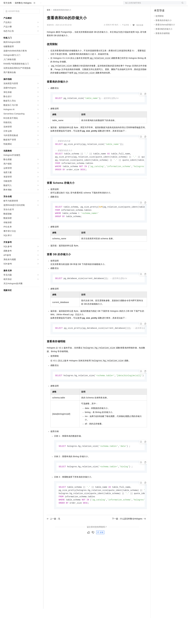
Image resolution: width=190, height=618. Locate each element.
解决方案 (46, 4)
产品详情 (125, 34)
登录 (181, 5)
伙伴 (78, 4)
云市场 (70, 4)
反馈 (100, 545)
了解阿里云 (95, 4)
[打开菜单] (4, 4)
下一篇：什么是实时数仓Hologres (129, 532)
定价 (62, 4)
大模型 (30, 4)
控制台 (164, 5)
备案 (157, 5)
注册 (171, 5)
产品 (38, 4)
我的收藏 (139, 34)
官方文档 (7, 12)
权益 (55, 4)
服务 (85, 4)
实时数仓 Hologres (23, 12)
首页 (48, 19)
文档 (151, 5)
